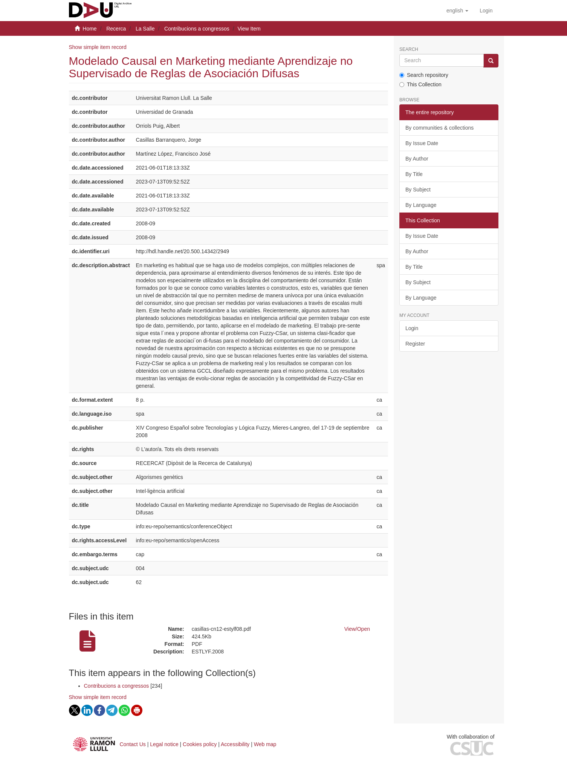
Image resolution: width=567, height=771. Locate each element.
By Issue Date (421, 143)
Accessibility (235, 744)
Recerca (116, 29)
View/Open (357, 629)
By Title (414, 174)
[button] (457, 10)
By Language (421, 205)
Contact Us (133, 744)
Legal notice (164, 744)
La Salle (145, 29)
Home (89, 29)
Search (408, 49)
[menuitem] (486, 10)
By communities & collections (439, 128)
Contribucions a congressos (196, 29)
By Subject (418, 190)
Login (411, 328)
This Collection (420, 84)
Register (415, 344)
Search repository (423, 75)
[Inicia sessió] (486, 10)
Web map (265, 744)
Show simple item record (98, 47)
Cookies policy (200, 744)
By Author (416, 159)
